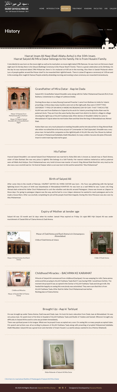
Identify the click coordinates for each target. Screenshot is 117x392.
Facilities (98, 8)
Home (41, 8)
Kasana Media (96, 388)
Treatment (77, 8)
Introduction (52, 8)
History (109, 29)
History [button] (65, 8)
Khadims (88, 8)
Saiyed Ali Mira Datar (47, 388)
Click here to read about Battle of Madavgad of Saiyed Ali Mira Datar (32, 379)
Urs (106, 8)
